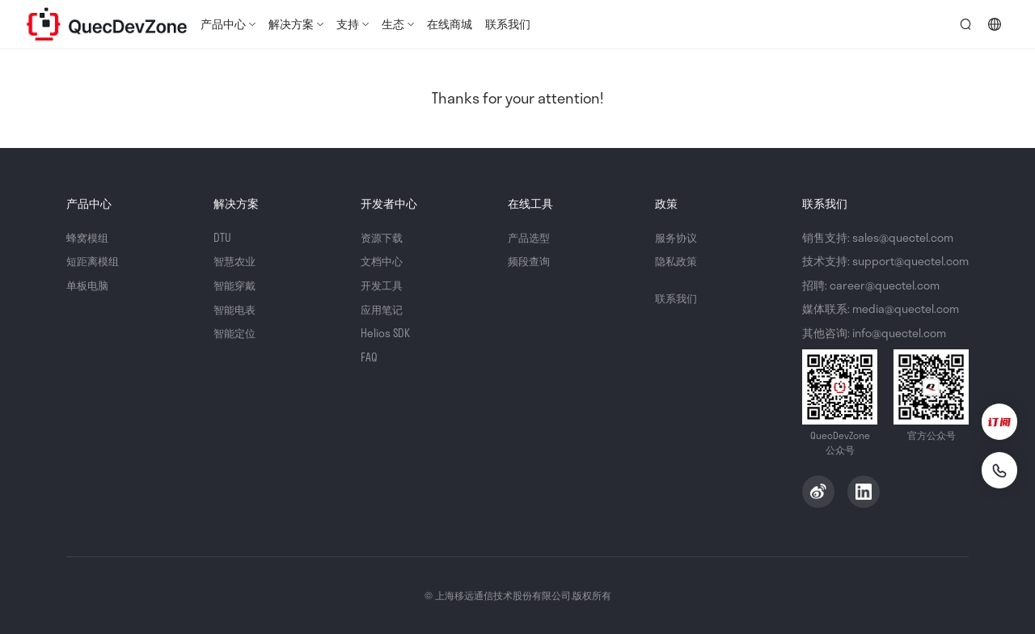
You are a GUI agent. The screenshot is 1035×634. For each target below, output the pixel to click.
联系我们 (507, 23)
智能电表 (236, 308)
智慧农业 (236, 260)
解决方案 (291, 23)
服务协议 (677, 237)
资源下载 (383, 237)
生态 (393, 23)
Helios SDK (386, 332)
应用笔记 (383, 308)
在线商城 (449, 23)
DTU (222, 237)
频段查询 (530, 260)
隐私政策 (677, 260)
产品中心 (223, 23)
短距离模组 (94, 260)
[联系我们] (996, 469)
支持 (347, 23)
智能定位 (236, 332)
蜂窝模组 (89, 237)
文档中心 (383, 260)
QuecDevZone (107, 24)
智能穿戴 (236, 285)
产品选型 (530, 237)
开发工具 (383, 285)
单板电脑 (89, 285)
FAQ (369, 356)
